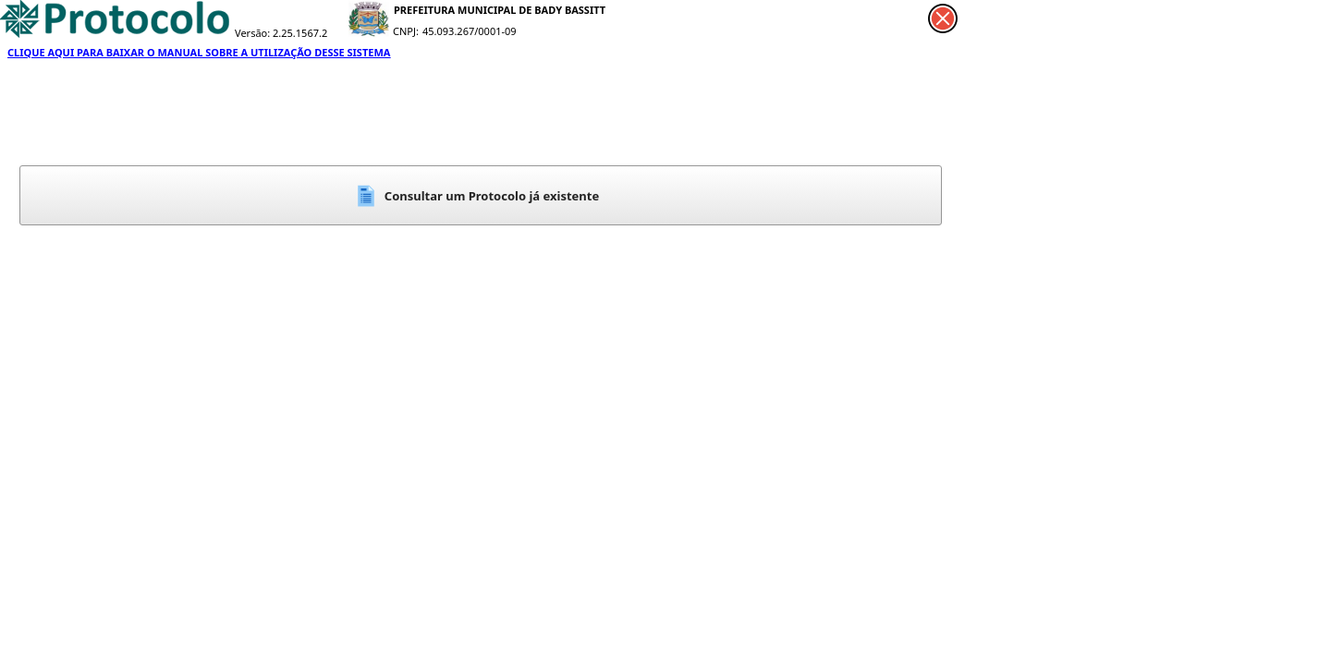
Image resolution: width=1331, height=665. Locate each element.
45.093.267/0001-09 (469, 31)
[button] (480, 195)
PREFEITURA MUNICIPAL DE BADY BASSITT (499, 10)
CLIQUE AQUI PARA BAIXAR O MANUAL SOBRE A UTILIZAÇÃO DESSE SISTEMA (198, 52)
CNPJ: (406, 31)
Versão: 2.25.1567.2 (281, 33)
